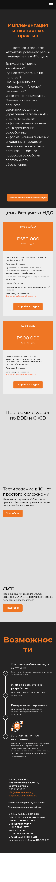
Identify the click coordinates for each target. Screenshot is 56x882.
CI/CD (8, 588)
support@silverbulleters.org (23, 795)
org (31, 792)
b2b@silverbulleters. (19, 792)
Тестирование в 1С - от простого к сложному (27, 491)
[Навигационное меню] (51, 4)
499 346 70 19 (18, 789)
